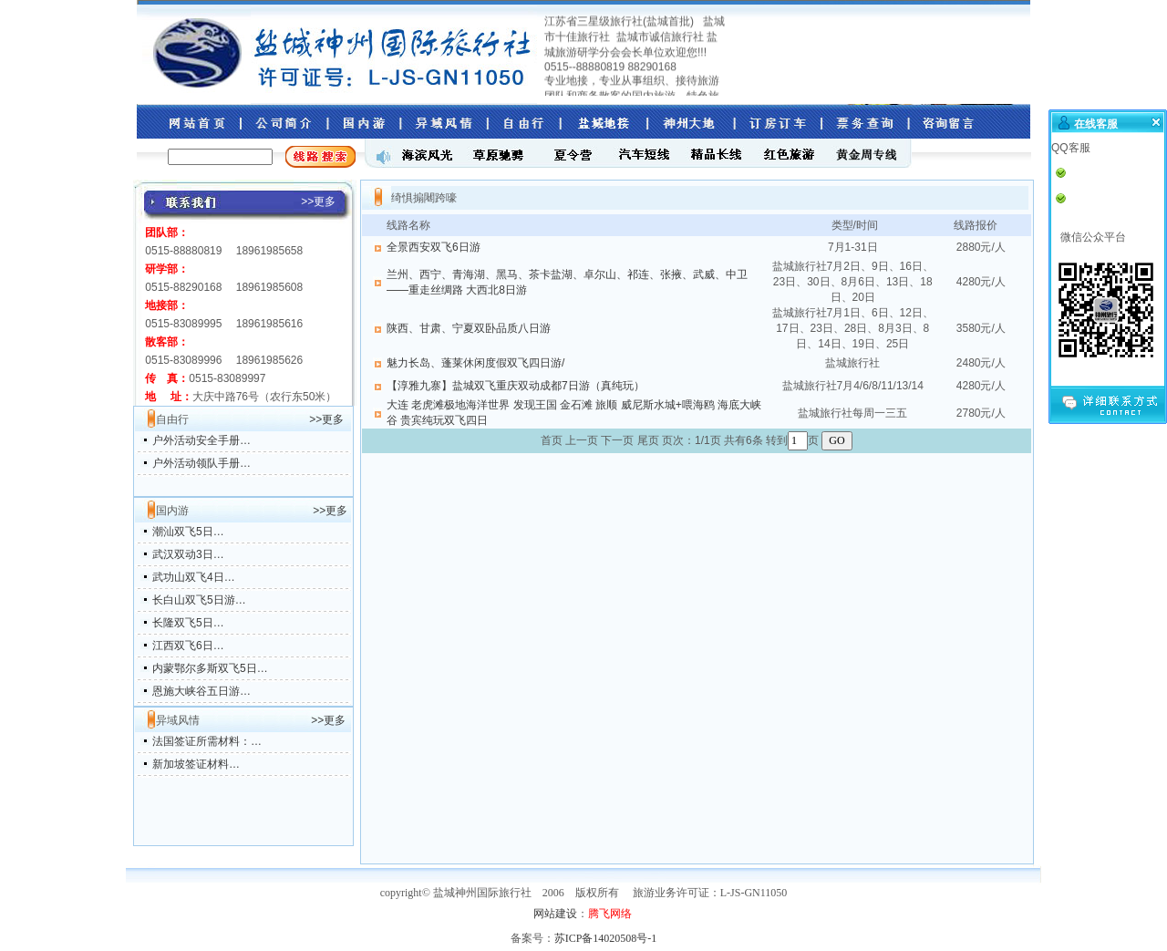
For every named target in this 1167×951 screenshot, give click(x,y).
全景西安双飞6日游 (433, 247)
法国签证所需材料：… (207, 741)
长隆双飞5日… (188, 622)
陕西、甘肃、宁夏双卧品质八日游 (469, 328)
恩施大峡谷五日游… (201, 691)
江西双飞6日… (188, 645)
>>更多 (326, 419)
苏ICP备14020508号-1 (605, 938)
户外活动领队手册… (201, 463)
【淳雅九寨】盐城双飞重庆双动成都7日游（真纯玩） (516, 385)
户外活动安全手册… (201, 440)
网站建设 (555, 913)
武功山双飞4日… (193, 577)
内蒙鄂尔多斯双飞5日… (210, 668)
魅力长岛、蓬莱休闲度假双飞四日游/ (475, 363)
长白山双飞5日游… (199, 600)
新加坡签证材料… (196, 764)
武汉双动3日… (188, 554)
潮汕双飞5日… (188, 531)
